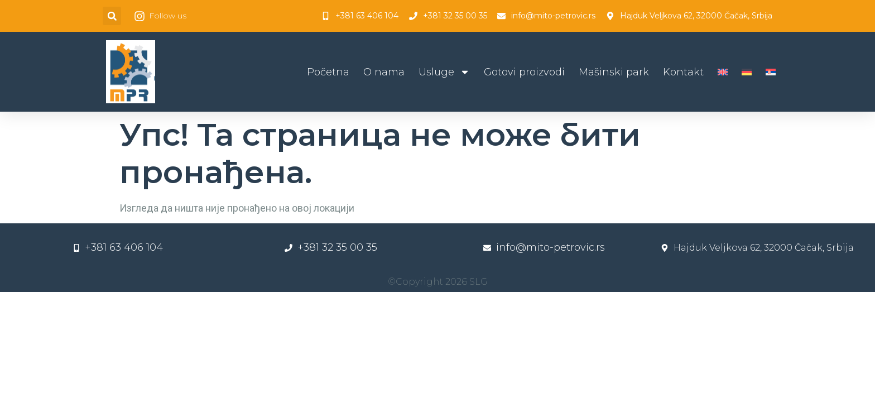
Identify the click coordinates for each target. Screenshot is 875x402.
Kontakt (683, 72)
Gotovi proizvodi (524, 72)
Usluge (444, 72)
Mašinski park (614, 72)
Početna (328, 72)
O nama (384, 72)
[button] (112, 16)
